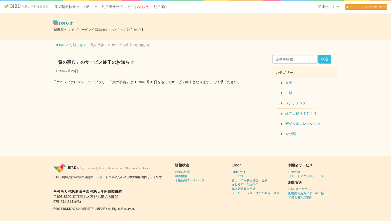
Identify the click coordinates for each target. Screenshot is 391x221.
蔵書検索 (181, 176)
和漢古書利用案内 (300, 197)
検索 (324, 59)
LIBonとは (238, 172)
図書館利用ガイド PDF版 (306, 193)
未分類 (290, 134)
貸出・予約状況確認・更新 (250, 180)
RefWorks (294, 172)
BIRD (26, 6)
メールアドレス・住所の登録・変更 (256, 193)
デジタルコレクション (302, 124)
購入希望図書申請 (244, 189)
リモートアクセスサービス (366, 7)
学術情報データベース (190, 180)
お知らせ (142, 7)
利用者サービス (116, 7)
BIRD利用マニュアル (302, 189)
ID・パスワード (242, 176)
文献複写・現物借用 (245, 184)
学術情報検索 (67, 7)
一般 (288, 93)
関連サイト (328, 7)
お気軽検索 (182, 172)
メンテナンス (295, 103)
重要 (288, 83)
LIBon (90, 7)
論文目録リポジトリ (301, 113)
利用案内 (161, 7)
